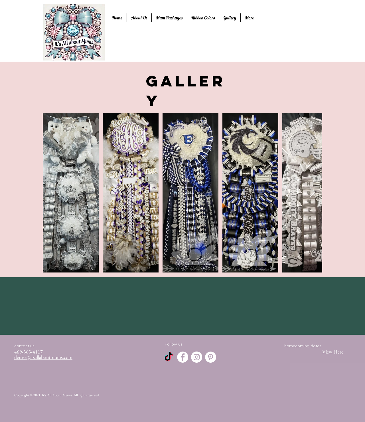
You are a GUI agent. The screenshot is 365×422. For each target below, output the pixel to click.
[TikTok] (168, 357)
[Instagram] (196, 357)
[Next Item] (312, 192)
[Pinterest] (210, 357)
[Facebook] (182, 357)
